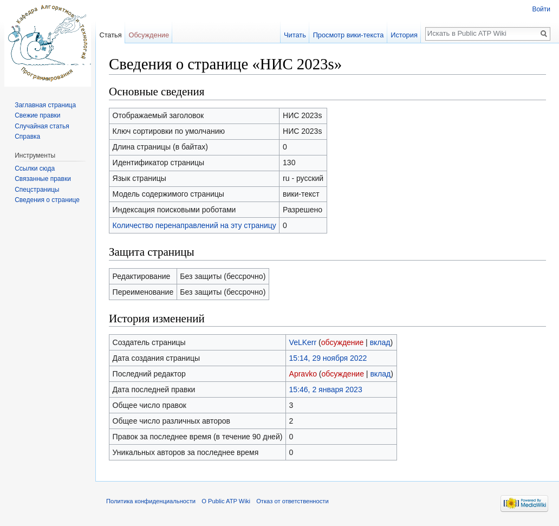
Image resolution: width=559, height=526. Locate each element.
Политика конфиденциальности (151, 501)
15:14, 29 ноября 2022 (328, 358)
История (404, 35)
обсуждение (342, 342)
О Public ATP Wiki (226, 501)
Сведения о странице (47, 200)
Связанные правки (43, 179)
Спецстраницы (37, 189)
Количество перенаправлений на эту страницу (194, 225)
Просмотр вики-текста (348, 35)
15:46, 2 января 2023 (325, 389)
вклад (380, 342)
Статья (110, 35)
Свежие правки (37, 115)
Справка (27, 136)
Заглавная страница (45, 105)
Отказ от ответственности (292, 501)
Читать (295, 35)
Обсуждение (148, 35)
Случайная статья (42, 126)
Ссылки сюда (35, 168)
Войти (541, 9)
